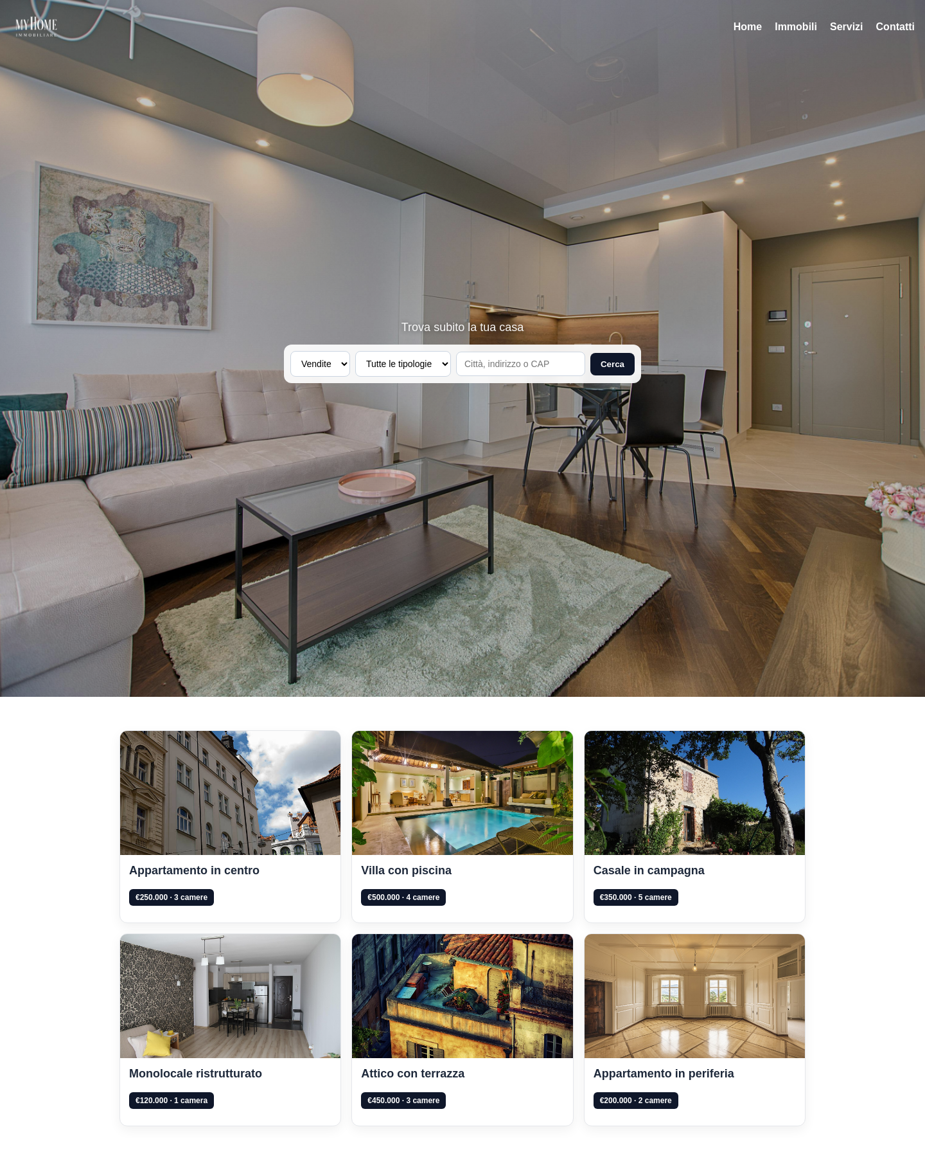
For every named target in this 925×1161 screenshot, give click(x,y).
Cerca (612, 364)
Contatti (895, 26)
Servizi (846, 26)
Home (748, 26)
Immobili (796, 26)
